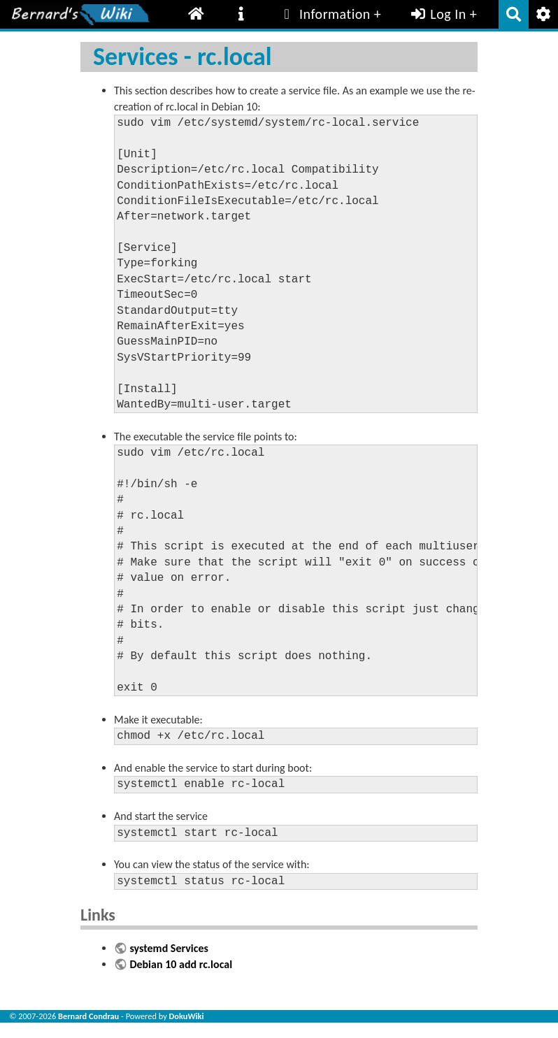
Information (324, 14)
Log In (437, 14)
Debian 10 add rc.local (180, 964)
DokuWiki (186, 1016)
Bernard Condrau (88, 1016)
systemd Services (168, 948)
